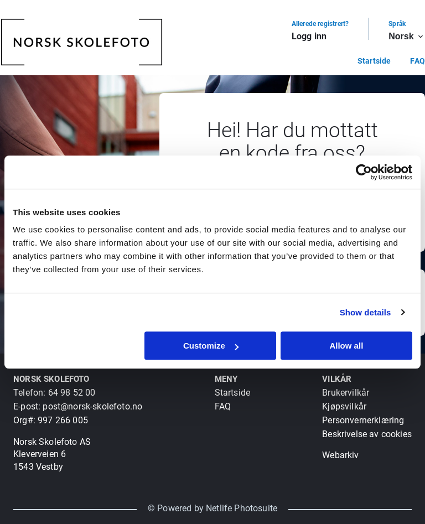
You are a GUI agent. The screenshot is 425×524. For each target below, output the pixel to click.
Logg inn (309, 36)
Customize (211, 345)
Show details (365, 312)
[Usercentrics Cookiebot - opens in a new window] (363, 172)
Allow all (346, 345)
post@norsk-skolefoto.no (92, 406)
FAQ (417, 60)
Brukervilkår (345, 392)
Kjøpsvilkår (344, 406)
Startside (374, 60)
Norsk (406, 36)
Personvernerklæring (363, 420)
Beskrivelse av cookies (367, 434)
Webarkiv (340, 455)
